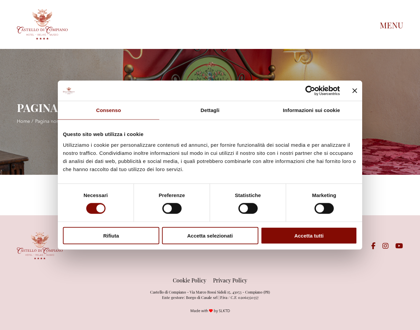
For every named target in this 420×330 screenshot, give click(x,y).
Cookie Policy (189, 280)
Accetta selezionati (210, 235)
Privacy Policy (230, 280)
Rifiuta (111, 235)
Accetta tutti (309, 235)
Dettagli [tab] (210, 110)
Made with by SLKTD (210, 310)
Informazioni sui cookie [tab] (311, 110)
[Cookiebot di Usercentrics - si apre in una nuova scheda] (310, 91)
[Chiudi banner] (354, 90)
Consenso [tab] (108, 110)
